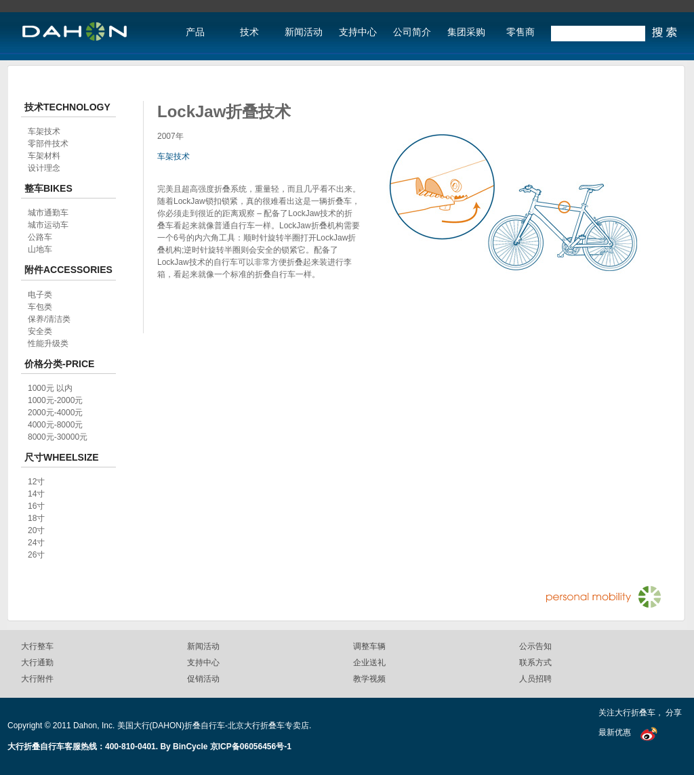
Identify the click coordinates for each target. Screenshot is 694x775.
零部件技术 (48, 143)
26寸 (36, 555)
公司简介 (412, 32)
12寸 (36, 481)
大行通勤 (37, 662)
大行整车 (37, 646)
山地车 (40, 249)
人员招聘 (535, 679)
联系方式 (535, 662)
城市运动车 (48, 225)
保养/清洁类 (49, 319)
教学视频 (369, 679)
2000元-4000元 (55, 412)
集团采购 (466, 32)
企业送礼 (369, 662)
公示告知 (535, 646)
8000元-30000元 (57, 437)
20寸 (36, 530)
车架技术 (173, 156)
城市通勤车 (48, 212)
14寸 (36, 494)
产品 (195, 32)
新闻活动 (304, 32)
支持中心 (358, 32)
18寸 (36, 518)
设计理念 (44, 168)
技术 (249, 32)
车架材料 (44, 156)
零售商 (520, 32)
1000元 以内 (50, 388)
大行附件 (37, 679)
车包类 (40, 307)
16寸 (36, 506)
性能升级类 (48, 343)
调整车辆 (369, 646)
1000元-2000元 (55, 400)
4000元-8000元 (55, 425)
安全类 (40, 331)
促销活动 (203, 679)
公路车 (40, 237)
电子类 (40, 294)
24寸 (36, 542)
